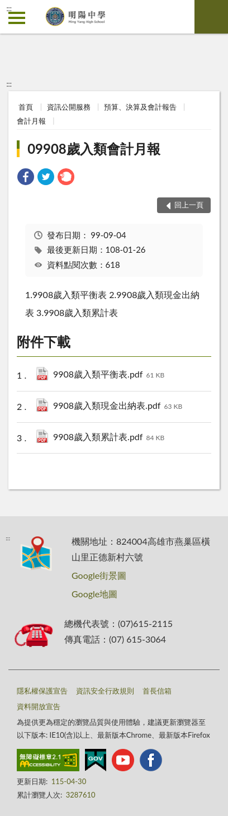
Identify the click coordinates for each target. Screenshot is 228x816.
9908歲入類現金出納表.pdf (117, 406)
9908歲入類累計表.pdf (108, 437)
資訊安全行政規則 (105, 690)
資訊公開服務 (69, 106)
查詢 (211, 17)
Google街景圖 (99, 575)
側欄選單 (16, 18)
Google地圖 (94, 593)
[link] (25, 178)
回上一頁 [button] (188, 204)
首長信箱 (157, 690)
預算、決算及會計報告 (140, 106)
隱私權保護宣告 (42, 690)
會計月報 (31, 120)
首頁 (25, 106)
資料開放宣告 (38, 706)
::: (9, 8)
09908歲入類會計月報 (93, 148)
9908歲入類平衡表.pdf (108, 375)
